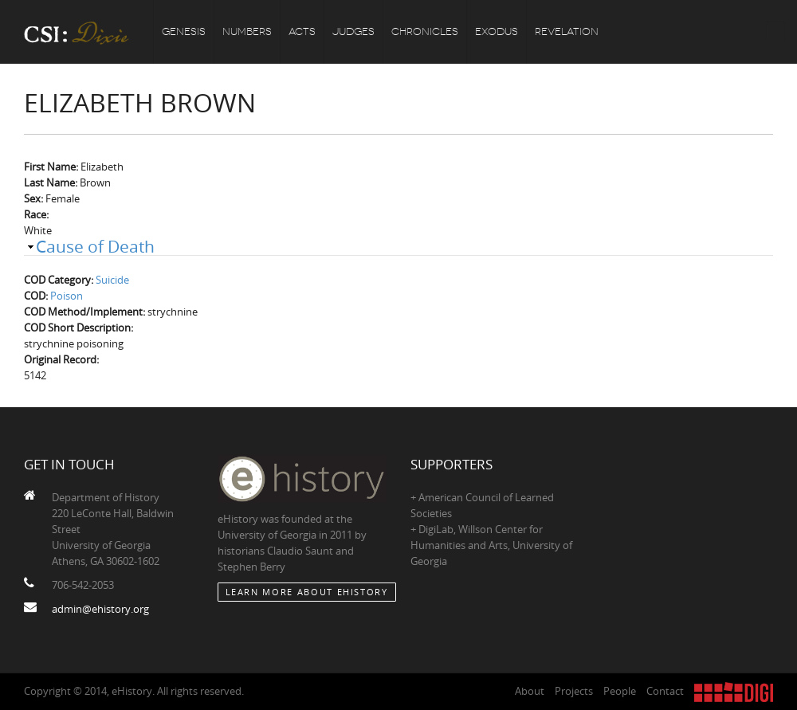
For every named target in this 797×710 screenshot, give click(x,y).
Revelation (567, 31)
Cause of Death (95, 246)
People (619, 691)
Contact (665, 691)
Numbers (247, 31)
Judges (353, 31)
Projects (574, 691)
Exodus (496, 31)
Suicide (112, 280)
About (529, 691)
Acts (302, 31)
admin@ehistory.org (100, 609)
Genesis (184, 31)
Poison (66, 295)
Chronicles (424, 31)
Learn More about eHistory (307, 592)
